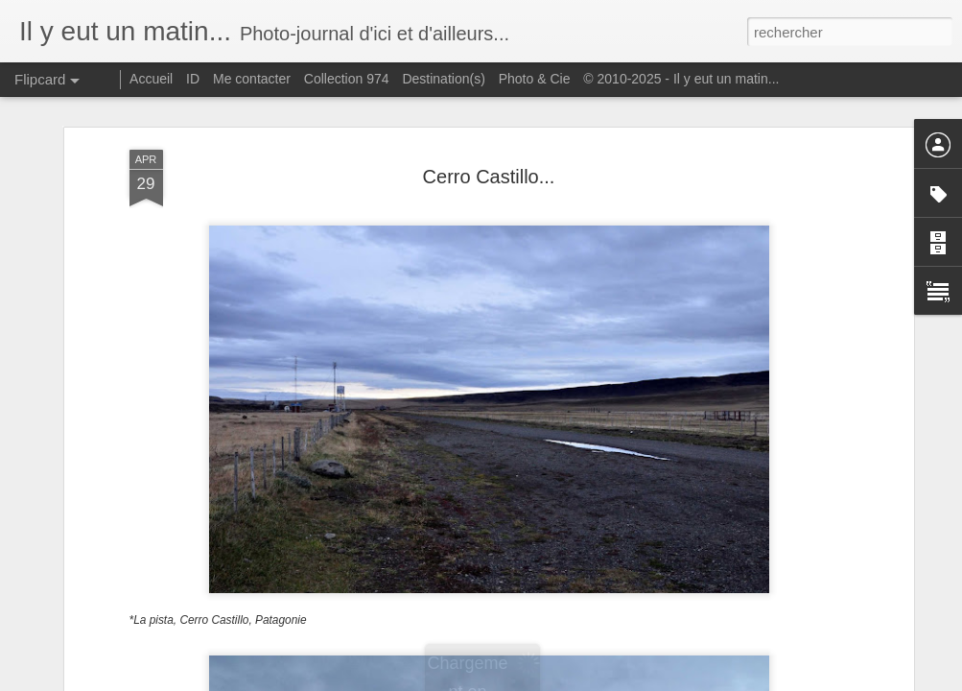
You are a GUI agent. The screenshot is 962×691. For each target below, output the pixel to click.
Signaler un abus (613, 680)
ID (192, 78)
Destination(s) (443, 78)
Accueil (151, 78)
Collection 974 (346, 78)
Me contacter (252, 78)
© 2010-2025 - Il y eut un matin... (681, 78)
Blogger (550, 680)
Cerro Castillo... (489, 97)
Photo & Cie (535, 78)
